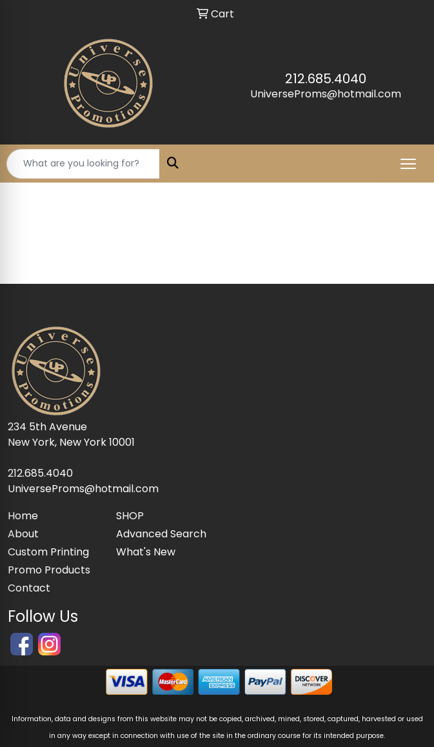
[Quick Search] (83, 164)
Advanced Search (161, 533)
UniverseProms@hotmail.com (325, 93)
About (23, 533)
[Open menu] (408, 164)
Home (23, 515)
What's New (145, 551)
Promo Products (49, 570)
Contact (29, 588)
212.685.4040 (325, 79)
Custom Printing (48, 551)
